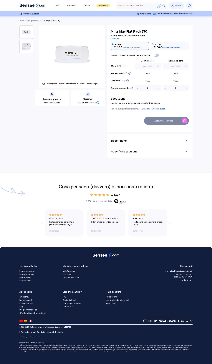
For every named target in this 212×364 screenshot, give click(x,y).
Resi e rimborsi (69, 300)
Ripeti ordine (111, 296)
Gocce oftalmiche (71, 277)
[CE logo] (144, 321)
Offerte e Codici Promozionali (32, 313)
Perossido (67, 274)
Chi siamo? (24, 296)
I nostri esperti (25, 300)
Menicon (115, 38)
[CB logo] (149, 321)
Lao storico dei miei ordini (117, 300)
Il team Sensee (26, 303)
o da (187, 280)
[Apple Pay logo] (180, 321)
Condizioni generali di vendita (50, 332)
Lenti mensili (25, 277)
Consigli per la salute (72, 303)
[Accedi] (176, 5)
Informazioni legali (27, 332)
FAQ (64, 296)
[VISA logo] (161, 321)
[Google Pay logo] (188, 321)
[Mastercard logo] (154, 321)
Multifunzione (69, 271)
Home (21, 21)
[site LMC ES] (25, 321)
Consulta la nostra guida (153, 108)
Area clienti (111, 303)
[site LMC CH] (21, 321)
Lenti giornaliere (33, 21)
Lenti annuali (25, 280)
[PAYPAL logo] (171, 321)
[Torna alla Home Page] (33, 5)
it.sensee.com (23, 349)
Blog (21, 306)
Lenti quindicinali (26, 274)
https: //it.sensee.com (25, 346)
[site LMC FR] (30, 321)
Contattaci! (68, 306)
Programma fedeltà (28, 309)
